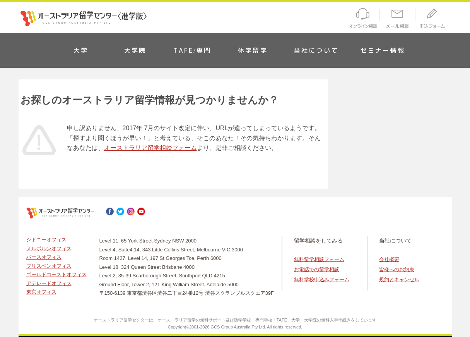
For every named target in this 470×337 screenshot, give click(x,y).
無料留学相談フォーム (319, 259)
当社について (316, 50)
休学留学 (253, 50)
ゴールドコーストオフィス (56, 274)
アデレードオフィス (49, 283)
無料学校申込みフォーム (321, 279)
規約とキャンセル (399, 279)
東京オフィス (41, 292)
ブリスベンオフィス (49, 266)
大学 (80, 50)
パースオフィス (44, 257)
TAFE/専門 (193, 50)
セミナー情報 (383, 50)
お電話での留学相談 (316, 269)
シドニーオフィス (46, 239)
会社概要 (389, 259)
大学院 (135, 50)
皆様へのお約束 (396, 269)
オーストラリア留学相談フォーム (150, 147)
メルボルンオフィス (49, 248)
